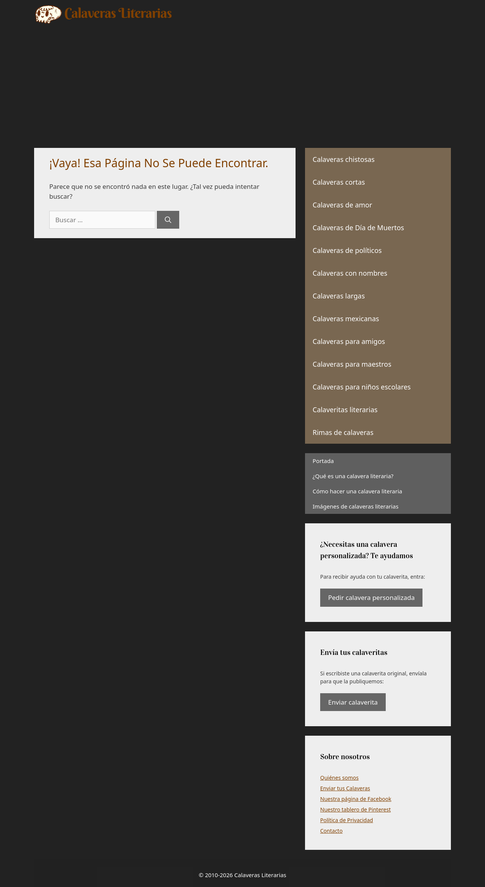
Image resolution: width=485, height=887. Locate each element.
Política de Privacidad (346, 820)
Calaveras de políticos (347, 250)
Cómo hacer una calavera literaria (357, 491)
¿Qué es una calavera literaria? (353, 476)
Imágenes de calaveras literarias (356, 506)
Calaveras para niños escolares (362, 386)
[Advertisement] (242, 81)
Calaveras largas (339, 295)
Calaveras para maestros (352, 364)
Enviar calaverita (353, 702)
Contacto (331, 830)
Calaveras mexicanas (346, 318)
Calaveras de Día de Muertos (358, 227)
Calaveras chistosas (344, 159)
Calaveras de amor (342, 204)
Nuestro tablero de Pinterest (355, 809)
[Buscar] (168, 220)
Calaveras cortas (339, 182)
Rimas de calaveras (343, 432)
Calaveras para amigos (349, 341)
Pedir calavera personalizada (371, 597)
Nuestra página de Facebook (355, 798)
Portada (323, 461)
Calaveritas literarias (345, 409)
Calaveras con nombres (350, 273)
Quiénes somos (339, 777)
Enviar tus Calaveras (345, 788)
